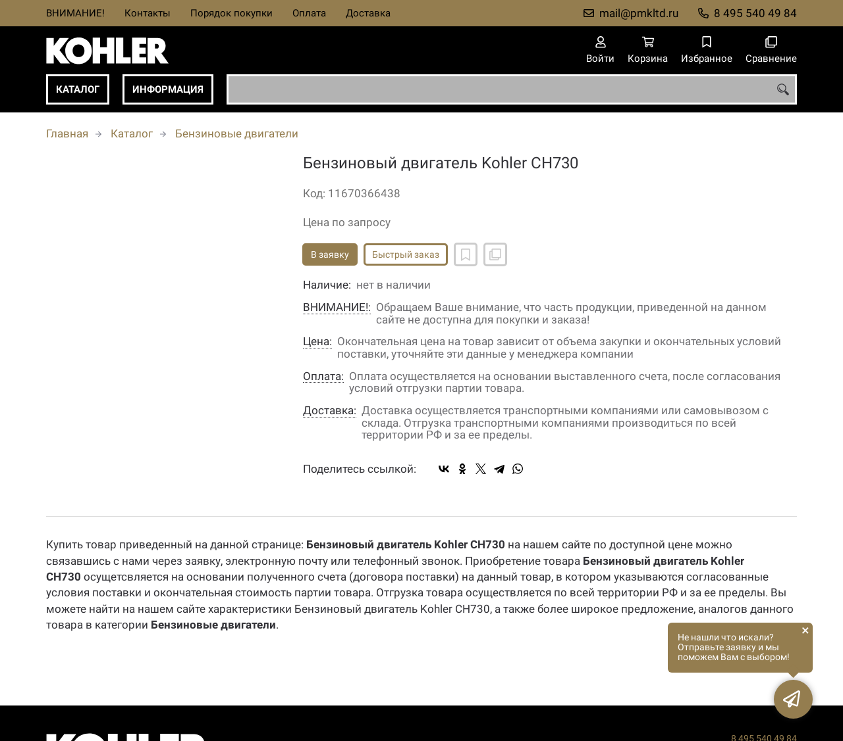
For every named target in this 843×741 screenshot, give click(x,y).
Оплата (309, 13)
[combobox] (512, 89)
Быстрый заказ (405, 254)
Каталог (77, 89)
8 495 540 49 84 (755, 13)
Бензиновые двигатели (236, 133)
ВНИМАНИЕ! (75, 13)
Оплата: (323, 376)
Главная (67, 133)
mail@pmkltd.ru (638, 13)
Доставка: (329, 410)
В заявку (330, 254)
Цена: (317, 341)
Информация (168, 89)
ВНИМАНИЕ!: (337, 307)
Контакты (147, 13)
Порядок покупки (231, 13)
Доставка (368, 13)
